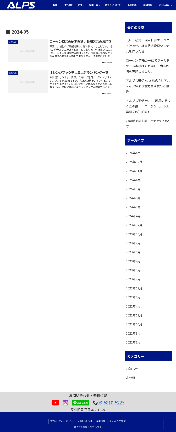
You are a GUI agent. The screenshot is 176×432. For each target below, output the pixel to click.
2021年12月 (134, 315)
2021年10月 (134, 324)
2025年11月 (134, 171)
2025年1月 (133, 189)
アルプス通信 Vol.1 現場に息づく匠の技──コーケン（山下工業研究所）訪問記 (148, 106)
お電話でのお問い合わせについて (147, 123)
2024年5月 (133, 207)
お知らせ (132, 368)
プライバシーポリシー (62, 421)
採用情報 (101, 421)
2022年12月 (134, 288)
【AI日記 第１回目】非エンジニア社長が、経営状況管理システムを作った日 (147, 45)
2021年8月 (133, 342)
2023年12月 (134, 225)
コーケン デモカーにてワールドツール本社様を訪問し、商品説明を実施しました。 (148, 66)
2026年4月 (133, 152)
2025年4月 (133, 180)
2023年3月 (133, 270)
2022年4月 (133, 306)
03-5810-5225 (110, 402)
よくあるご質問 (117, 421)
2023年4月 (133, 261)
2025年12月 (134, 161)
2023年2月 (133, 279)
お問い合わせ (85, 421)
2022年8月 (133, 297)
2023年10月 (134, 234)
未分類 (130, 377)
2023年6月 (133, 252)
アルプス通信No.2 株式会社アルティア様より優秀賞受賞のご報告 (148, 86)
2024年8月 (133, 198)
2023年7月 (133, 243)
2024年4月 (133, 216)
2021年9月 (133, 333)
